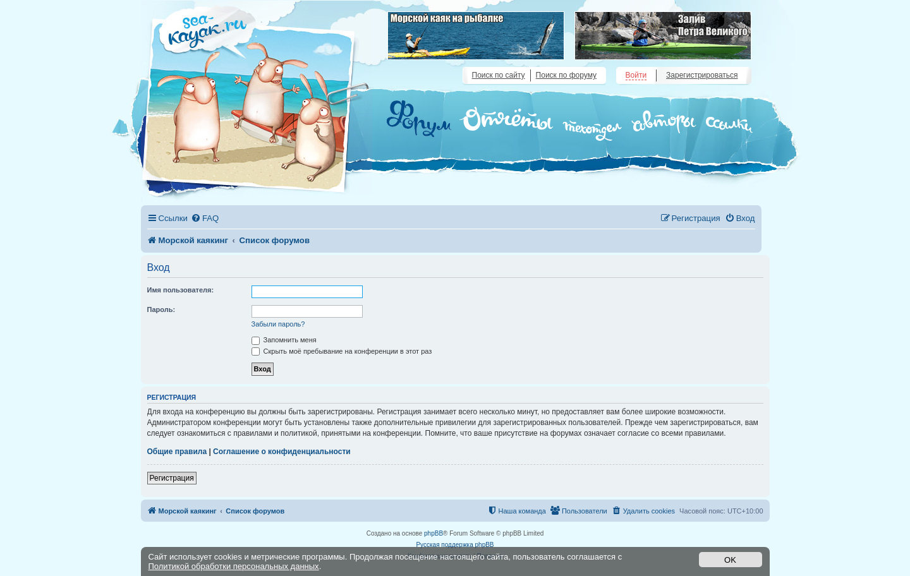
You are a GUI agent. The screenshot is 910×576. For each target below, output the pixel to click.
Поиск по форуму (566, 75)
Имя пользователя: (180, 290)
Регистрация (172, 478)
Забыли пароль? (278, 324)
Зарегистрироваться (701, 75)
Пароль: (161, 309)
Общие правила (177, 451)
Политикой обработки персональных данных (234, 566)
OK (730, 560)
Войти (636, 75)
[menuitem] (205, 218)
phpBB (433, 533)
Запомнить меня (284, 340)
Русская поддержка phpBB (455, 544)
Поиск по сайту (498, 75)
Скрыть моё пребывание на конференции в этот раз (342, 351)
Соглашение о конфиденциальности (282, 451)
